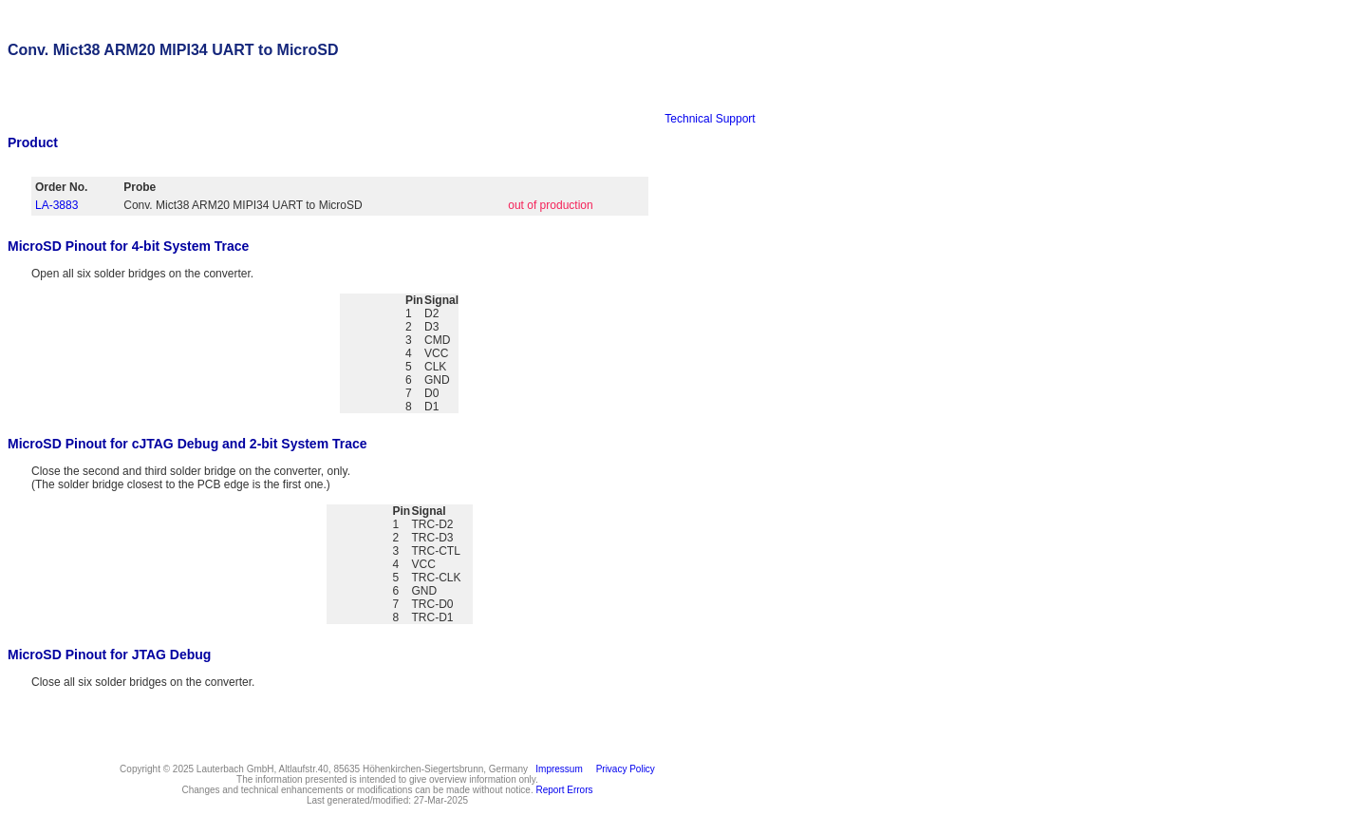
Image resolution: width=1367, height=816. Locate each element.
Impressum (557, 769)
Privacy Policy (622, 769)
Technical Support (710, 118)
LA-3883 (56, 205)
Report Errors (564, 790)
